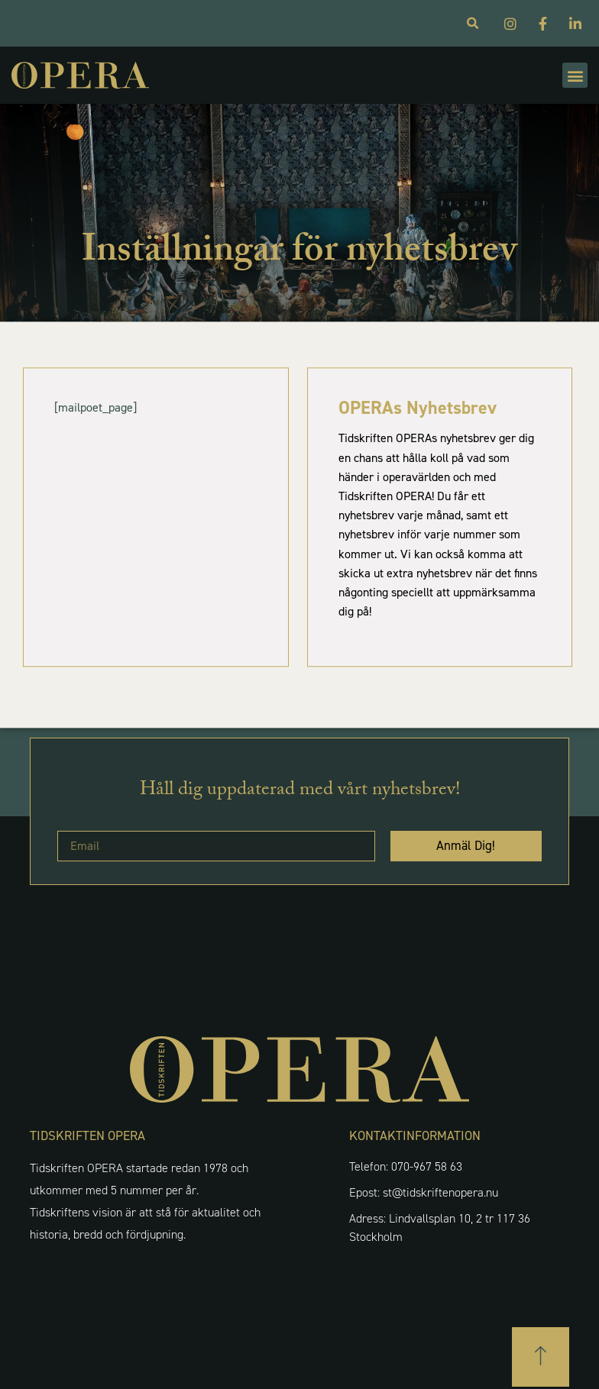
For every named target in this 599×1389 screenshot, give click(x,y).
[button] (575, 75)
